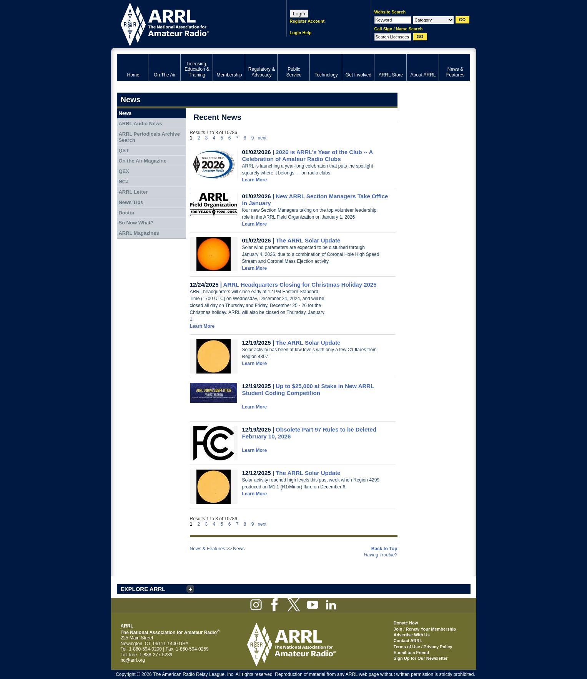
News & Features (207, 548)
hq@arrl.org (133, 660)
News (124, 113)
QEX (123, 171)
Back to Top (384, 548)
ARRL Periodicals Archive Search (149, 137)
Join (398, 629)
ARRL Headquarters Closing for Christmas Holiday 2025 (300, 284)
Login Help (301, 32)
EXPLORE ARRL (143, 589)
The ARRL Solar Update (308, 240)
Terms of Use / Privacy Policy (423, 646)
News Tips (130, 202)
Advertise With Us (412, 635)
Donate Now (406, 623)
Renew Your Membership (431, 629)
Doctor (126, 213)
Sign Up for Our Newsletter (421, 658)
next (262, 138)
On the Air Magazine (142, 161)
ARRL (191, 23)
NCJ (123, 181)
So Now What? (135, 223)
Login (299, 14)
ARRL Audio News (140, 123)
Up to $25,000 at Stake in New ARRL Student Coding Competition (308, 389)
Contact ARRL (408, 640)
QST (123, 150)
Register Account (307, 21)
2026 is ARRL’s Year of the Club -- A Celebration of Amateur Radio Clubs (307, 155)
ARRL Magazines (138, 233)
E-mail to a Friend (411, 652)
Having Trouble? (380, 555)
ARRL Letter (133, 192)
